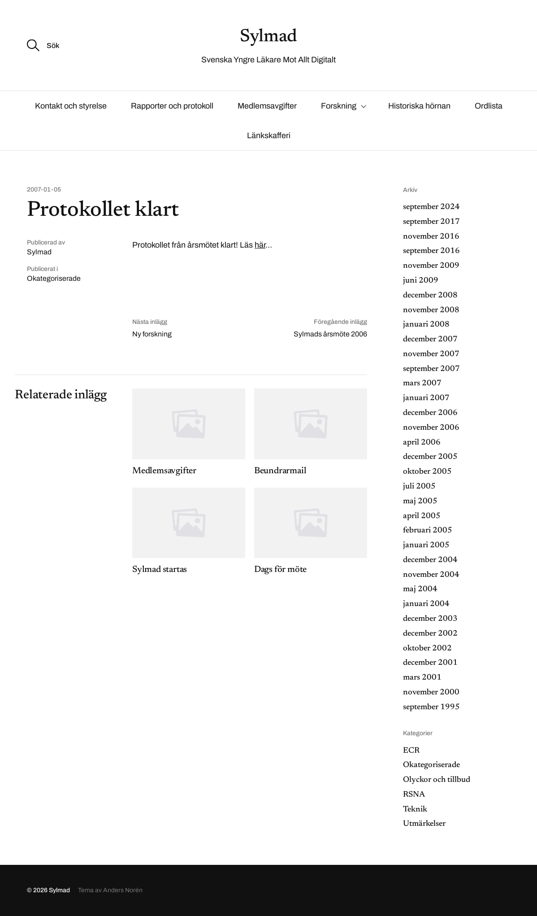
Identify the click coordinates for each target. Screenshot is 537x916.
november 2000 (431, 693)
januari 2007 (426, 398)
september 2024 (431, 207)
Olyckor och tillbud (436, 780)
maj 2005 (420, 501)
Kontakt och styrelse (71, 105)
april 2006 (422, 443)
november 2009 (431, 266)
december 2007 (430, 340)
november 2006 (431, 428)
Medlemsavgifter (267, 105)
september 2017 (431, 222)
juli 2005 (419, 487)
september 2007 (431, 369)
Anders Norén (123, 890)
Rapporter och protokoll (172, 105)
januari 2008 (426, 325)
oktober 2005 (427, 472)
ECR (411, 751)
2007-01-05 (44, 190)
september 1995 (431, 707)
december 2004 (430, 560)
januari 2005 (426, 545)
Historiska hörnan (419, 105)
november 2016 (431, 237)
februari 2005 (427, 531)
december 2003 (430, 619)
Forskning (338, 105)
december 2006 (430, 413)
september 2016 (431, 251)
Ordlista (488, 105)
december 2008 (430, 296)
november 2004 (431, 575)
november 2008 (431, 310)
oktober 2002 (427, 649)
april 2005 (422, 516)
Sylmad (268, 37)
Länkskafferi (268, 135)
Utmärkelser (424, 824)
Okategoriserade (54, 278)
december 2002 (430, 634)
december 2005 (430, 457)
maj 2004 (420, 589)
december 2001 (430, 663)
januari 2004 (426, 604)
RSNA (414, 795)
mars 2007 (422, 383)
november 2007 (431, 354)
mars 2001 (422, 678)
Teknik (415, 810)
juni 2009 (420, 281)
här (260, 244)
